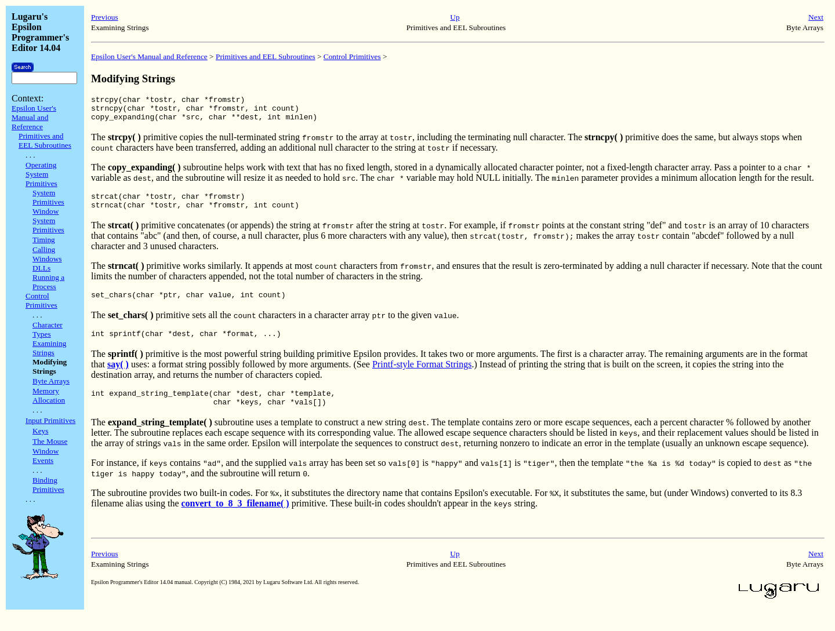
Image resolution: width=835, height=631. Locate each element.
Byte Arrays (51, 381)
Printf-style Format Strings (422, 376)
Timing (43, 239)
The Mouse (49, 441)
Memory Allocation (48, 395)
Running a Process (48, 282)
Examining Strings (49, 348)
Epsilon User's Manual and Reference (34, 117)
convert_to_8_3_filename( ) (235, 519)
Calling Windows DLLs (47, 258)
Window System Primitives (48, 220)
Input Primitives (50, 420)
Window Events (45, 456)
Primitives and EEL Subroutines (45, 140)
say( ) (118, 376)
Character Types (47, 329)
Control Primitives (41, 300)
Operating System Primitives (41, 174)
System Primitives (48, 197)
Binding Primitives (48, 485)
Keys (40, 430)
